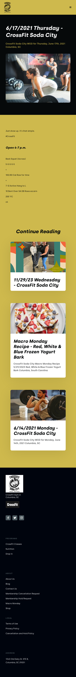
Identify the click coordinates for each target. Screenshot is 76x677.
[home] (12, 7)
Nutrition (10, 549)
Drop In (9, 554)
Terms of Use (12, 624)
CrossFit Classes (14, 544)
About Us (10, 579)
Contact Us (11, 589)
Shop (8, 608)
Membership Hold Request (18, 598)
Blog (8, 584)
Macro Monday (13, 603)
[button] (70, 7)
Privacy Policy (12, 628)
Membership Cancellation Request (23, 594)
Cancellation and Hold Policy (20, 633)
